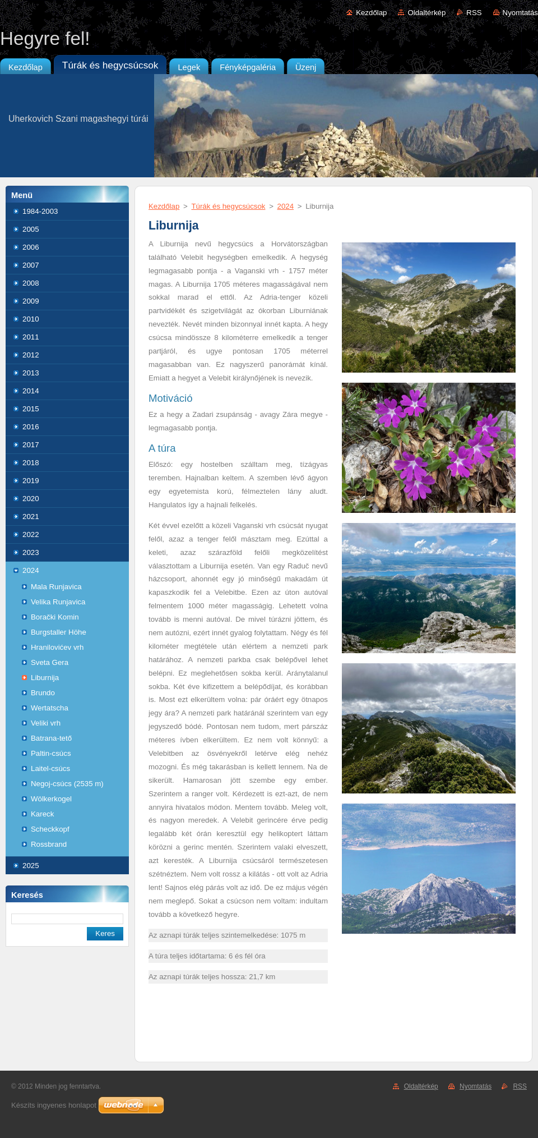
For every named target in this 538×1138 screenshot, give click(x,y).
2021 (30, 516)
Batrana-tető (51, 738)
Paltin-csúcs (51, 753)
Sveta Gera (49, 662)
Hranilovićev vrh (57, 647)
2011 (30, 337)
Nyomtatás (520, 12)
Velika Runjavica (58, 602)
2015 (30, 409)
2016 (30, 427)
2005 (30, 229)
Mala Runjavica (56, 586)
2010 (30, 319)
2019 (30, 480)
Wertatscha (49, 708)
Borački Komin (55, 617)
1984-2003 (40, 211)
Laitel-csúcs (50, 768)
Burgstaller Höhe (58, 632)
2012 (30, 355)
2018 (30, 462)
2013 (30, 373)
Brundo (43, 693)
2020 (30, 498)
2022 (30, 534)
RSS (473, 12)
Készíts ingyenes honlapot (53, 1105)
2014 (30, 391)
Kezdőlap (371, 12)
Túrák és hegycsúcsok (228, 206)
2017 (30, 444)
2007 (30, 265)
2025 (30, 865)
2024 (30, 570)
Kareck (42, 814)
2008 (30, 283)
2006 (30, 247)
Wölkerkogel (51, 799)
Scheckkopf (50, 829)
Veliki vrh (46, 723)
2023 (30, 552)
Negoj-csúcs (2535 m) (67, 783)
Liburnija (45, 677)
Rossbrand (49, 844)
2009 (30, 301)
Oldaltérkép (426, 12)
